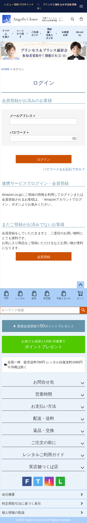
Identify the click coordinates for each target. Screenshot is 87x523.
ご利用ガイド (36, 33)
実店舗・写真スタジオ (51, 33)
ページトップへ (80, 285)
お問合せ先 (43, 382)
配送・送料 (43, 418)
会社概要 (8, 494)
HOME (5, 69)
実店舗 (46, 295)
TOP (6, 295)
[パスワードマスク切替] (74, 138)
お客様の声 (65, 33)
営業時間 (43, 394)
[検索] (72, 19)
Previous (5, 51)
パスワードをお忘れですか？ (64, 169)
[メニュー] (81, 6)
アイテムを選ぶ (7, 33)
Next (81, 51)
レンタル (20, 295)
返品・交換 (43, 430)
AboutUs (79, 33)
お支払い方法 (43, 406)
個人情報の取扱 (13, 512)
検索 (83, 310)
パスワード (20, 132)
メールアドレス (23, 116)
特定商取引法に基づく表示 (21, 503)
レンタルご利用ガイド (43, 454)
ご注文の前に (43, 442)
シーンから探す (22, 33)
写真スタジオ (64, 295)
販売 (34, 295)
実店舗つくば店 (43, 466)
